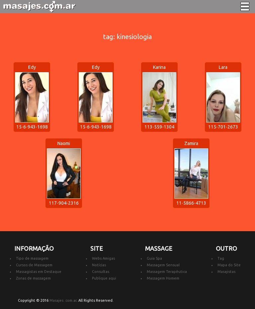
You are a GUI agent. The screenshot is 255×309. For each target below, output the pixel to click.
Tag (220, 258)
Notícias (99, 265)
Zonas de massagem (33, 278)
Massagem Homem (163, 278)
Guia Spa (154, 258)
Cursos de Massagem (34, 265)
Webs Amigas (103, 258)
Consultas (100, 272)
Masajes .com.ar (62, 300)
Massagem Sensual (163, 265)
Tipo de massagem (32, 258)
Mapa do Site (229, 265)
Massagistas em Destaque (38, 272)
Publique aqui (104, 278)
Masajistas (226, 272)
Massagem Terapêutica (167, 272)
